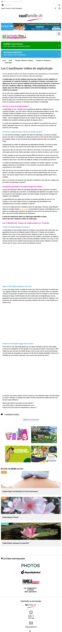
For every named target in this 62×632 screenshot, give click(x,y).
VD (2, 2)
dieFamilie (15, 2)
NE (7, 2)
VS (10, 2)
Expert (3, 8)
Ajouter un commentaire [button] (31, 420)
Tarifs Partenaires (17, 8)
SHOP (20, 2)
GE (5, 2)
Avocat (8, 8)
